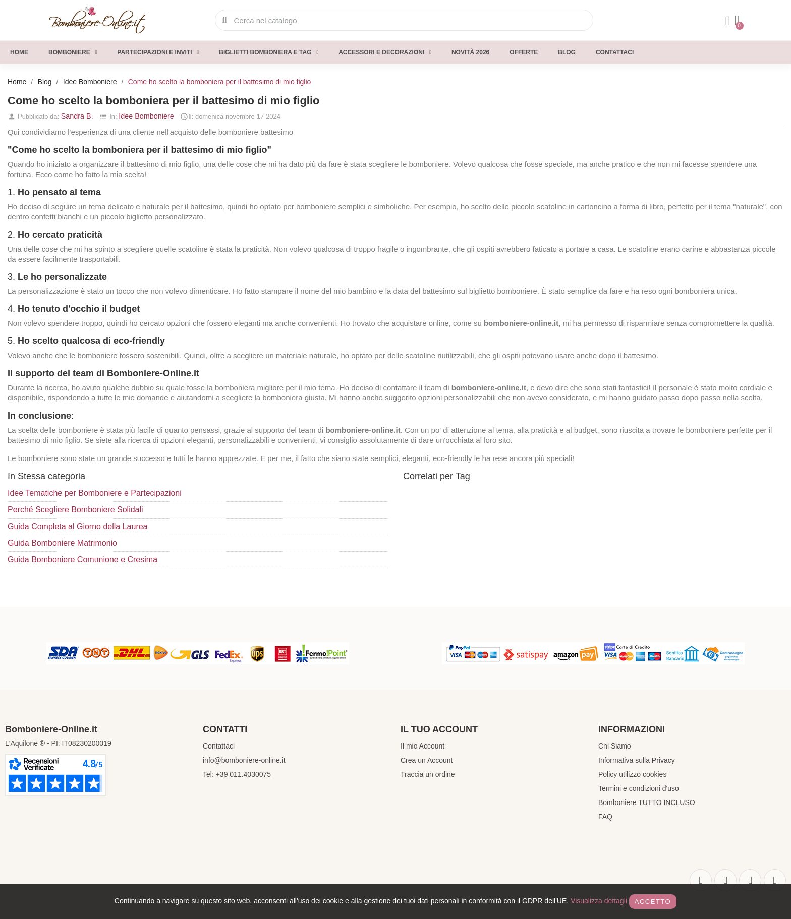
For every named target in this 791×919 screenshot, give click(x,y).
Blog (567, 52)
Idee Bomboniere (146, 116)
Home (19, 52)
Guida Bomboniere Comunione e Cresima (82, 559)
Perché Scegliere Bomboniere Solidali (75, 509)
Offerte (524, 52)
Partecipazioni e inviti (158, 52)
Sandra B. (77, 116)
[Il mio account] (725, 21)
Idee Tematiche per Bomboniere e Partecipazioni (95, 493)
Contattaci (615, 52)
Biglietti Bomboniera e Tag (268, 52)
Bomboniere (72, 52)
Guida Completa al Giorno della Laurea (78, 526)
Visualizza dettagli (599, 901)
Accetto (653, 901)
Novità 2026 (470, 52)
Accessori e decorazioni (384, 52)
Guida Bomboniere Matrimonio (62, 543)
